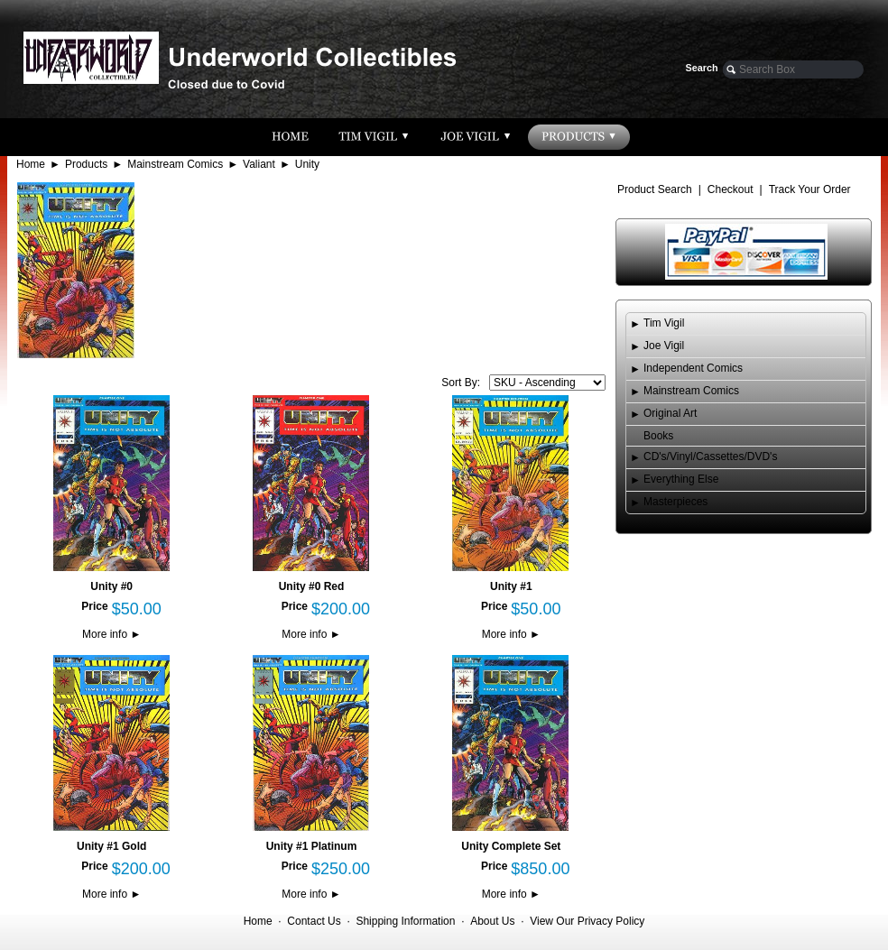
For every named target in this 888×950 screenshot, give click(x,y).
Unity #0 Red (312, 586)
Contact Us (313, 921)
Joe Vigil (663, 345)
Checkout (731, 189)
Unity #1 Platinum (311, 846)
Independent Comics (693, 368)
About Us (492, 921)
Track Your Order (810, 189)
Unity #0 (111, 586)
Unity (307, 164)
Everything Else (680, 479)
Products (86, 164)
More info (111, 634)
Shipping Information (405, 921)
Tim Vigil (663, 323)
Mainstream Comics (175, 164)
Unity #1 (511, 586)
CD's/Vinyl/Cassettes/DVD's (710, 456)
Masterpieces (675, 501)
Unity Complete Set (510, 846)
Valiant (259, 164)
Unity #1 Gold (111, 846)
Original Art (670, 413)
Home (30, 164)
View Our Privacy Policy (587, 921)
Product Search (654, 189)
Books (658, 435)
